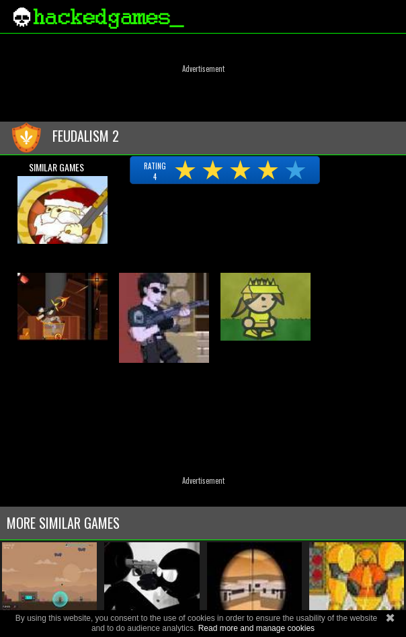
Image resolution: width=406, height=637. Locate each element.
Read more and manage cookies (256, 628)
